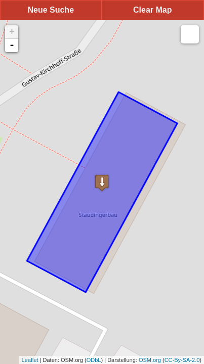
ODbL (94, 360)
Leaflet (30, 360)
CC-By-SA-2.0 (182, 360)
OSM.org (150, 360)
